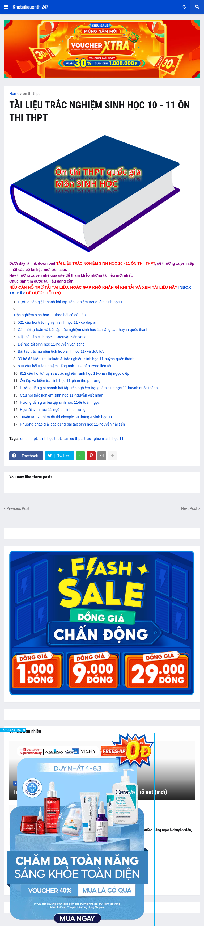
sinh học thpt (50, 438)
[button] (6, 6)
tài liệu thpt (72, 438)
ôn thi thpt (31, 93)
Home (14, 93)
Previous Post (18, 508)
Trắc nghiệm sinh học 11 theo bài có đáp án (49, 315)
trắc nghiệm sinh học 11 (104, 438)
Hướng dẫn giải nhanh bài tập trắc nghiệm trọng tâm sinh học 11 (71, 302)
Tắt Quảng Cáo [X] (13, 730)
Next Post (189, 508)
